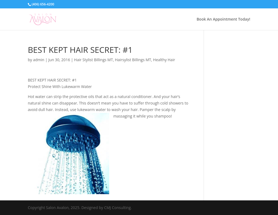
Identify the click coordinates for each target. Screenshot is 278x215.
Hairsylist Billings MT (133, 59)
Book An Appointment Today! (223, 19)
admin (38, 59)
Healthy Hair (164, 59)
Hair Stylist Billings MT (93, 59)
